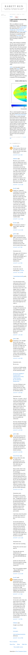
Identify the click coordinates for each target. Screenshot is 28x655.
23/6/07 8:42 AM (17, 154)
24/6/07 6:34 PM (17, 452)
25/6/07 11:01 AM (18, 537)
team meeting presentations (19, 634)
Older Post (24, 644)
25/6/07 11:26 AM (18, 573)
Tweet (11, 16)
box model (19, 35)
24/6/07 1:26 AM (17, 334)
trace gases (15, 631)
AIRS (11, 67)
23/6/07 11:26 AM (18, 184)
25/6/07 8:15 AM (17, 489)
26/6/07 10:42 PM (18, 638)
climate (14, 628)
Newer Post (12, 644)
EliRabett (15, 158)
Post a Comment (13, 641)
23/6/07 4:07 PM (17, 247)
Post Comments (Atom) (21, 651)
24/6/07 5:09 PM (17, 392)
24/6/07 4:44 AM (17, 358)
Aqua (18, 68)
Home (18, 644)
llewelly (15, 146)
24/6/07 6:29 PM (17, 430)
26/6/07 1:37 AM (17, 594)
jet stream (21, 270)
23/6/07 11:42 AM (18, 230)
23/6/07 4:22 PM (17, 263)
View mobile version (18, 647)
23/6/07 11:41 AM (18, 219)
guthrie (14, 233)
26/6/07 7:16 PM (17, 619)
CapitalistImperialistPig (18, 276)
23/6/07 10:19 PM (18, 272)
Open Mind (24, 26)
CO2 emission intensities (20, 114)
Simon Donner (19, 29)
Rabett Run (14, 6)
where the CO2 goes (21, 31)
